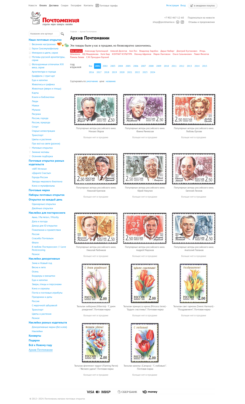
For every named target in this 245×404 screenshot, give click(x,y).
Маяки (35, 105)
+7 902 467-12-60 (174, 17)
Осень (35, 271)
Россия (35, 234)
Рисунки (36, 113)
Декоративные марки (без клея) (49, 326)
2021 (129, 72)
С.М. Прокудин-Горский (97, 57)
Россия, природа (41, 122)
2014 (197, 66)
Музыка (36, 109)
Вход (183, 5)
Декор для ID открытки (44, 225)
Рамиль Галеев (77, 57)
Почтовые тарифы (107, 5)
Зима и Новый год (42, 263)
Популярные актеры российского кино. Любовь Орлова (194, 130)
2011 (174, 66)
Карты (35, 92)
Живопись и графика (43, 84)
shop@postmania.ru (164, 21)
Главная (73, 31)
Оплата (43, 5)
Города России (40, 177)
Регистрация (172, 5)
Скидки (64, 5)
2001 (97, 66)
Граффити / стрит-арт (43, 75)
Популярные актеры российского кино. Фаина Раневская (145, 130)
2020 (122, 72)
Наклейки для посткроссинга (47, 212)
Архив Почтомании (41, 350)
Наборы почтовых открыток (47, 195)
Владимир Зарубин (148, 51)
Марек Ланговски (161, 54)
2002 (105, 66)
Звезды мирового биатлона (47, 181)
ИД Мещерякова (90, 54)
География (76, 5)
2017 (99, 72)
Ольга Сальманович (182, 54)
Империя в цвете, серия (45, 52)
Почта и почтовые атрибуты (47, 292)
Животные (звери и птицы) (46, 88)
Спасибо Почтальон (43, 238)
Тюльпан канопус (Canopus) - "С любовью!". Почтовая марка (145, 367)
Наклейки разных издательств (48, 322)
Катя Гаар (105, 54)
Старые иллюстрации (43, 130)
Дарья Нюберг (167, 51)
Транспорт (37, 135)
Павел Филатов (201, 54)
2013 (189, 66)
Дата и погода (40, 221)
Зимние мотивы (40, 152)
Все (90, 66)
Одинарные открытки (44, 204)
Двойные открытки (42, 208)
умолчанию (92, 81)
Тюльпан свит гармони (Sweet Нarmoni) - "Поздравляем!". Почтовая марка (194, 308)
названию (111, 81)
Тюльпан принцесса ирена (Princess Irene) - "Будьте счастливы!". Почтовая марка (145, 308)
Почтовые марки (39, 190)
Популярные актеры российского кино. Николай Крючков (96, 189)
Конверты (35, 335)
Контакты (88, 5)
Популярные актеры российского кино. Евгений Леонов (194, 189)
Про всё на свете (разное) (46, 143)
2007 (143, 66)
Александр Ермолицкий (96, 51)
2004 (120, 66)
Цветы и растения (41, 139)
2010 (166, 66)
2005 (128, 66)
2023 (145, 72)
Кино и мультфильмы (43, 185)
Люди (35, 101)
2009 (158, 66)
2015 (204, 66)
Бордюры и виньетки (43, 275)
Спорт (35, 126)
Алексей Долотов (118, 51)
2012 (181, 66)
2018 (106, 72)
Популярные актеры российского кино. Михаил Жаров (96, 130)
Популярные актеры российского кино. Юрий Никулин (145, 189)
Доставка (53, 5)
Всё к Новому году (40, 345)
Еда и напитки (40, 80)
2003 (112, 66)
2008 (151, 66)
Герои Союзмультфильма (45, 48)
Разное (36, 254)
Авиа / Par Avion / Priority (45, 217)
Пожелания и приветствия (46, 229)
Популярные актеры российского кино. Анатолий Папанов (194, 248)
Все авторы (76, 51)
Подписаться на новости (201, 17)
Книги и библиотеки (43, 97)
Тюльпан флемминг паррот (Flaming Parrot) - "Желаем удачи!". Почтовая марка (96, 367)
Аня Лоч (133, 51)
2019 (114, 72)
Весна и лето (39, 267)
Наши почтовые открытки (45, 40)
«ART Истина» (39, 168)
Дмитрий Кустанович (187, 51)
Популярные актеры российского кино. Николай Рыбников (96, 248)
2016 (91, 72)
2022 (137, 72)
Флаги (35, 242)
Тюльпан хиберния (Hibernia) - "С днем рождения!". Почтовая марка (96, 308)
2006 (135, 66)
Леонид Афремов (142, 54)
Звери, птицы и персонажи (47, 284)
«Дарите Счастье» (41, 173)
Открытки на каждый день (45, 199)
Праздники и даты (42, 296)
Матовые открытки (42, 147)
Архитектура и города (44, 71)
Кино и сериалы (41, 288)
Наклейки (37, 331)
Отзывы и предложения (201, 21)
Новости (32, 5)
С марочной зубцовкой (44, 305)
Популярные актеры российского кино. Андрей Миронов (145, 248)
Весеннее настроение (44, 44)
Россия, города (40, 118)
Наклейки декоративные (44, 258)
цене (101, 81)
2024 (152, 72)
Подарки (34, 340)
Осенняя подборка (42, 156)
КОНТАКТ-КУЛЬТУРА (122, 54)
